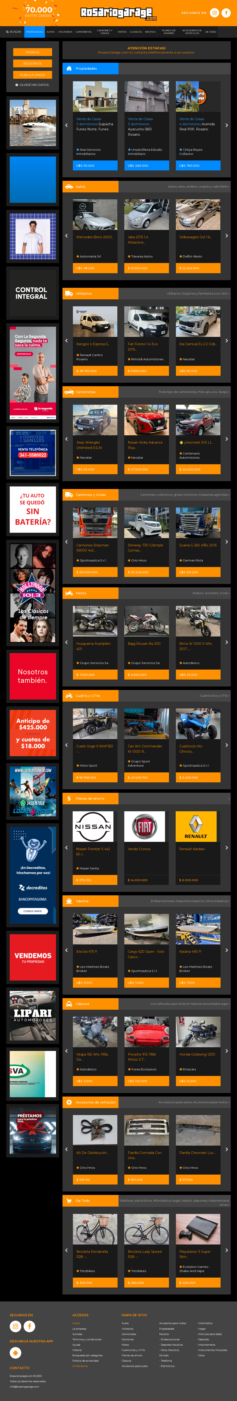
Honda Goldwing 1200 (197, 1054)
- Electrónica (167, 1366)
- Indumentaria (206, 1344)
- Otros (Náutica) (169, 1350)
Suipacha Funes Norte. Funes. (94, 124)
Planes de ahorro (132, 1355)
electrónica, (143, 1200)
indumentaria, (219, 1200)
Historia (77, 1350)
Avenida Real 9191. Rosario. (197, 124)
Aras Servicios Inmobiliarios (88, 152)
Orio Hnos (137, 560)
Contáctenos (80, 1366)
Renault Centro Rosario (89, 357)
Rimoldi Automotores (145, 359)
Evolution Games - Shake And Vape (194, 1269)
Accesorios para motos (210, 1102)
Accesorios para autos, (176, 1102)
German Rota (191, 560)
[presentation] (66, 126)
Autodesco (189, 663)
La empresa (79, 1328)
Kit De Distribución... (92, 1153)
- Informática (204, 1323)
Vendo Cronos (139, 849)
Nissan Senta (87, 868)
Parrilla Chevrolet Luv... (197, 1153)
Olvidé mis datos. (33, 84)
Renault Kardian (192, 849)
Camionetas (129, 1334)
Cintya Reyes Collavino (190, 152)
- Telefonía (165, 1360)
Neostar (187, 359)
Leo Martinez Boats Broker (92, 969)
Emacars (187, 1069)
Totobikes (85, 1271)
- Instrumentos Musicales (212, 1350)
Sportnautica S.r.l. (91, 560)
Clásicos (126, 1360)
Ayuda (76, 1344)
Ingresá (32, 52)
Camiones (128, 1339)
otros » (225, 1205)
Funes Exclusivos (142, 1069)
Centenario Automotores (189, 455)
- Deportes (203, 1339)
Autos (125, 1323)
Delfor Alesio (190, 256)
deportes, (201, 1200)
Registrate (32, 63)
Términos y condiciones (86, 1339)
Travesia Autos (140, 256)
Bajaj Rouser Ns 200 (144, 644)
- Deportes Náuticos (171, 1344)
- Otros (201, 1355)
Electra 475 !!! (86, 952)
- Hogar (201, 1328)
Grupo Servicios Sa (92, 663)
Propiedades (166, 1328)
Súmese (77, 1334)
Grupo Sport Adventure (139, 763)
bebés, (187, 1200)
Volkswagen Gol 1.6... (195, 237)
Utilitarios (127, 1328)
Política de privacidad (85, 1360)
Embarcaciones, (163, 901)
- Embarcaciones (169, 1339)
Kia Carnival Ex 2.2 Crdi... (198, 344)
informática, (162, 1200)
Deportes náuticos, (190, 901)
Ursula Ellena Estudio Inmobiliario (145, 152)
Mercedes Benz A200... (95, 237)
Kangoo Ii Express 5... (93, 344)
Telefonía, (126, 1200)
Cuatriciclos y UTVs (133, 1350)
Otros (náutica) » (217, 901)
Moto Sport (86, 765)
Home (76, 1323)
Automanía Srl (88, 256)
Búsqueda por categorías (87, 1355)
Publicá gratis (32, 75)
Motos (125, 1344)
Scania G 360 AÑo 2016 (198, 545)
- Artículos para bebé (209, 1334)
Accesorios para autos (135, 1366)
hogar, (177, 1200)
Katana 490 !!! (190, 952)
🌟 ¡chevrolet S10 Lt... (196, 442)
